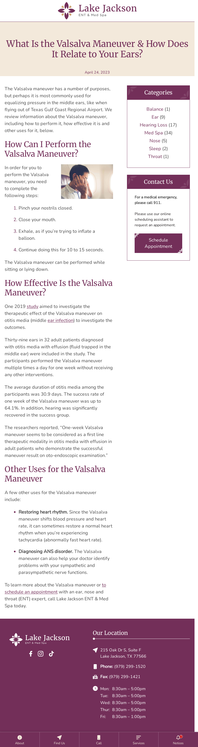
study (32, 306)
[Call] (99, 739)
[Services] (138, 739)
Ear (155, 117)
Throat (155, 156)
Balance (154, 109)
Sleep (155, 149)
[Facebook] (30, 653)
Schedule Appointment (158, 243)
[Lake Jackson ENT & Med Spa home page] (97, 11)
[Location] (59, 739)
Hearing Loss (153, 125)
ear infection (60, 320)
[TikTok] (51, 653)
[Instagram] (40, 653)
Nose (154, 141)
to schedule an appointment (55, 588)
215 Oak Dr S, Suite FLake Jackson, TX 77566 (119, 653)
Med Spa (153, 133)
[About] (19, 739)
